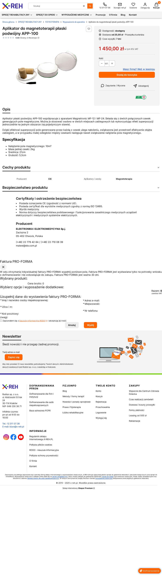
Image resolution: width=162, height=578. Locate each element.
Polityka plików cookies (40, 444)
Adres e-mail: (91, 300)
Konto (98, 391)
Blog (65, 391)
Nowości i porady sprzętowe (76, 401)
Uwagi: (4, 317)
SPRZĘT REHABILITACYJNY (30, 22)
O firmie (33, 461)
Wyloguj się (101, 418)
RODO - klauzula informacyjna (44, 450)
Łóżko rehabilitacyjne (73, 412)
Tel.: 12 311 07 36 (11, 423)
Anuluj (72, 325)
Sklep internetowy (78, 488)
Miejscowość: (91, 303)
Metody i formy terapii (73, 396)
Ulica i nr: (6, 306)
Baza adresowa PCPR (40, 410)
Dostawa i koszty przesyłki (142, 404)
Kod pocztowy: (9, 313)
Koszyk (99, 396)
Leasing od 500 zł (138, 415)
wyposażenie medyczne (104, 478)
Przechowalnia (103, 407)
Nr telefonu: (91, 310)
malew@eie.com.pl (26, 245)
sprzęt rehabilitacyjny (60, 476)
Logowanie (101, 412)
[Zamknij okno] (3, 267)
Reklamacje (134, 421)
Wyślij (90, 325)
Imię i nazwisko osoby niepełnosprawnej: (24, 300)
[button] (90, 6)
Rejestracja (101, 401)
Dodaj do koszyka (127, 74)
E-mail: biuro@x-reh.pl (13, 426)
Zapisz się (13, 357)
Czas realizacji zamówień (141, 399)
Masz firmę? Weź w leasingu (139, 69)
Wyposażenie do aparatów (74, 22)
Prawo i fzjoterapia (72, 407)
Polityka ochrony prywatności (43, 455)
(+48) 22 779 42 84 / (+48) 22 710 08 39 (39, 242)
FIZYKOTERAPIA (52, 22)
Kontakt (33, 466)
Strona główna (8, 22)
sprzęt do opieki (107, 476)
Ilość (101, 58)
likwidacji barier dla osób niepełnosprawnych (43, 478)
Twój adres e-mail (11, 352)
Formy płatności (136, 410)
